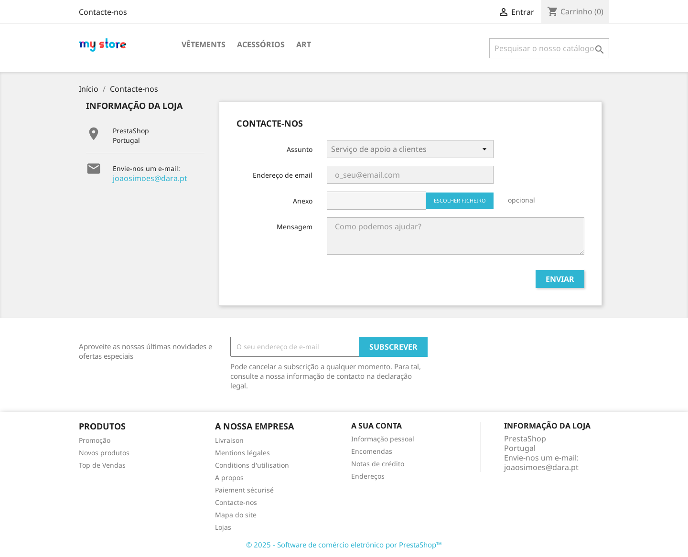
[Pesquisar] (549, 48)
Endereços (368, 476)
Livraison (229, 440)
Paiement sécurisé (244, 489)
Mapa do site (236, 514)
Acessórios (261, 44)
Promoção (94, 440)
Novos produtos (104, 452)
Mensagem (294, 226)
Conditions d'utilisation (252, 465)
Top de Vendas (102, 465)
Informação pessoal (382, 438)
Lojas (223, 527)
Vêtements (204, 44)
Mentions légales (242, 452)
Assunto (299, 149)
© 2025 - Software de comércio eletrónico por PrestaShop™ (344, 544)
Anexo (302, 200)
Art (303, 44)
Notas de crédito (377, 463)
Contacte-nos (103, 12)
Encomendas (371, 451)
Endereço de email (282, 175)
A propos (229, 477)
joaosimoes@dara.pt (150, 178)
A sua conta (376, 425)
